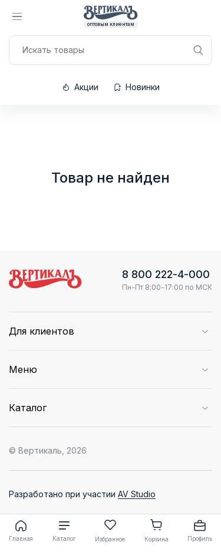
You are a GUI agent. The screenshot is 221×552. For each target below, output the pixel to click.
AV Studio (137, 494)
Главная (21, 530)
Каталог (64, 530)
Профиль (199, 530)
